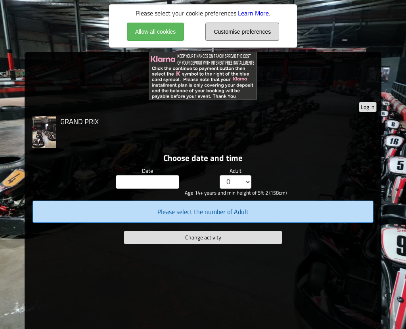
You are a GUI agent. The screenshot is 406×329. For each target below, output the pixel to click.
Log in (368, 107)
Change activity (203, 237)
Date (147, 170)
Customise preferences (242, 32)
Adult (235, 170)
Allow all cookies (155, 32)
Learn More (253, 13)
